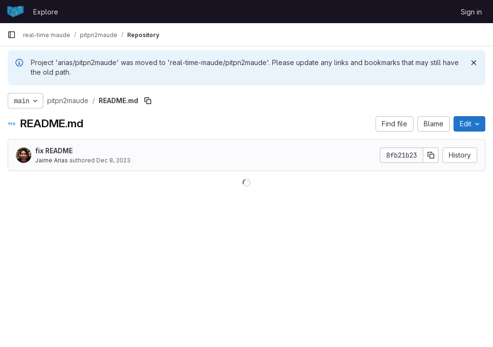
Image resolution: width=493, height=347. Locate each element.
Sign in (471, 12)
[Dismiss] (474, 62)
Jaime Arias (51, 160)
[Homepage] (15, 11)
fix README (54, 151)
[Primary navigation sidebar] (11, 34)
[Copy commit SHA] (431, 155)
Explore (45, 12)
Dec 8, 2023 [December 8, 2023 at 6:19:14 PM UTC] (113, 160)
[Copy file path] (148, 100)
